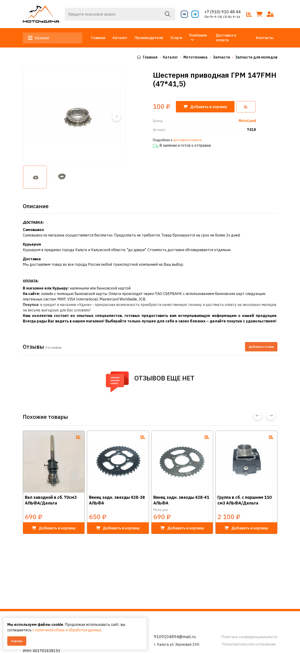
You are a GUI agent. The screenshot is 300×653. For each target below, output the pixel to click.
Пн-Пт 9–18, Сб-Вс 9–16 (222, 17)
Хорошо (17, 641)
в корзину (54, 528)
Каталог (39, 38)
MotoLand (160, 510)
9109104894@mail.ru (175, 636)
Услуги (176, 37)
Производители (149, 37)
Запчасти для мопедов (256, 57)
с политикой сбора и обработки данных (66, 630)
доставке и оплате (187, 140)
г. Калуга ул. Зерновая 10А (176, 644)
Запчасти (221, 57)
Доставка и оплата (226, 37)
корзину (205, 106)
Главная (98, 37)
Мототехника (195, 57)
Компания (198, 35)
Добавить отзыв (261, 346)
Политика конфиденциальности (249, 636)
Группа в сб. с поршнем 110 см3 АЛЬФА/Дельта (244, 499)
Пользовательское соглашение (249, 644)
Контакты (265, 37)
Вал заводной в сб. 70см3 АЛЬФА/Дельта (51, 499)
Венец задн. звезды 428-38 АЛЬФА (117, 499)
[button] (116, 116)
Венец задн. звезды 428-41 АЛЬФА (181, 499)
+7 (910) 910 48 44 (222, 11)
